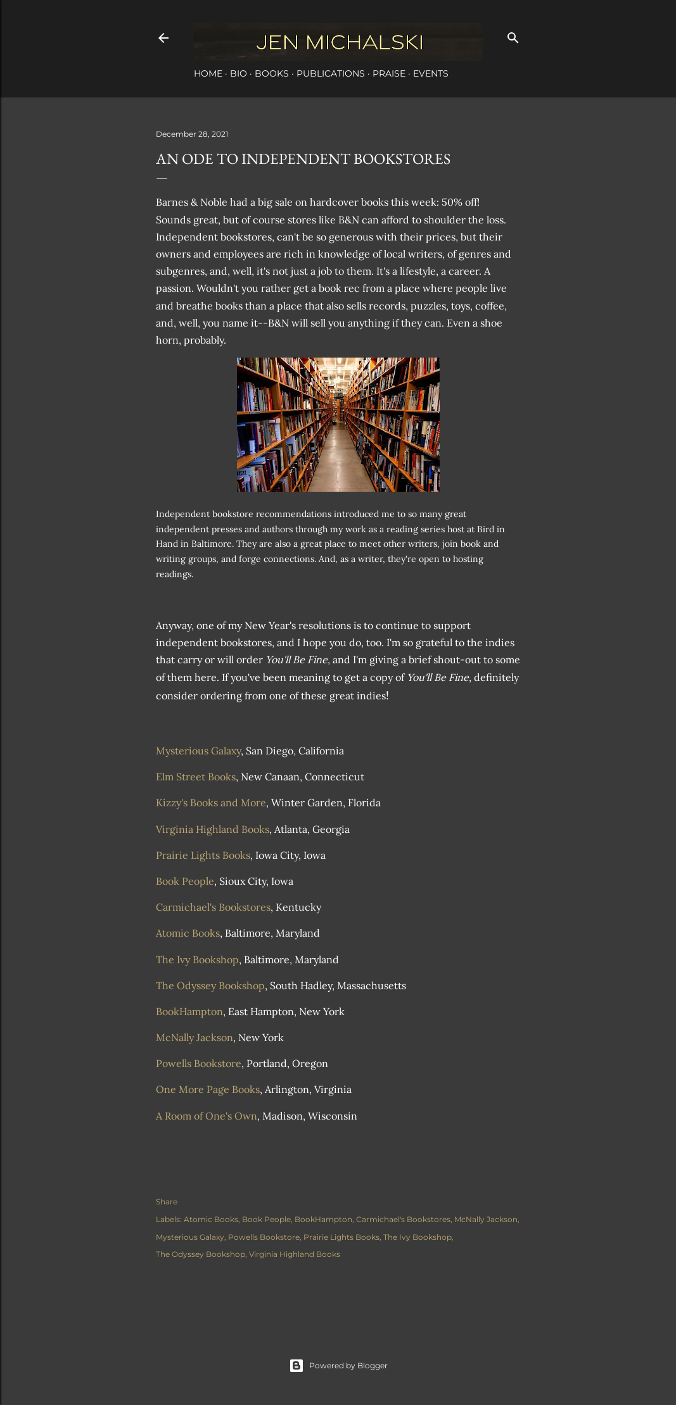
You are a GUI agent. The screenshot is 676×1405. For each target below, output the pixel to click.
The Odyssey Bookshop (210, 985)
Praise (389, 73)
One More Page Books (208, 1089)
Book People (185, 881)
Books (272, 73)
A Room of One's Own (206, 1115)
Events (431, 73)
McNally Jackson (194, 1037)
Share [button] (166, 1201)
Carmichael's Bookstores (213, 907)
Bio (238, 73)
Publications (331, 73)
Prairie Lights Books (203, 855)
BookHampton (189, 1011)
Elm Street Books (196, 776)
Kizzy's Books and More (211, 802)
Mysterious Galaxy (198, 750)
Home (208, 73)
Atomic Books (188, 933)
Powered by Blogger (338, 1365)
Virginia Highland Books (212, 829)
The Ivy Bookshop (197, 959)
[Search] (513, 35)
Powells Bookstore (198, 1063)
